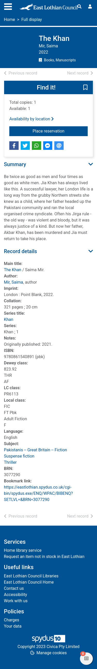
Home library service (23, 550)
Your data (12, 626)
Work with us (16, 600)
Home (9, 19)
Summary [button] (15, 164)
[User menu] (90, 6)
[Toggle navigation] (8, 6)
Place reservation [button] (60, 131)
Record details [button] (20, 251)
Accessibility (15, 594)
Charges (11, 619)
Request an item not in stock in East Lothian (44, 556)
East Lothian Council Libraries (31, 576)
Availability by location (31, 118)
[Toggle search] (79, 6)
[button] (85, 87)
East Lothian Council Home (29, 582)
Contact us (14, 588)
